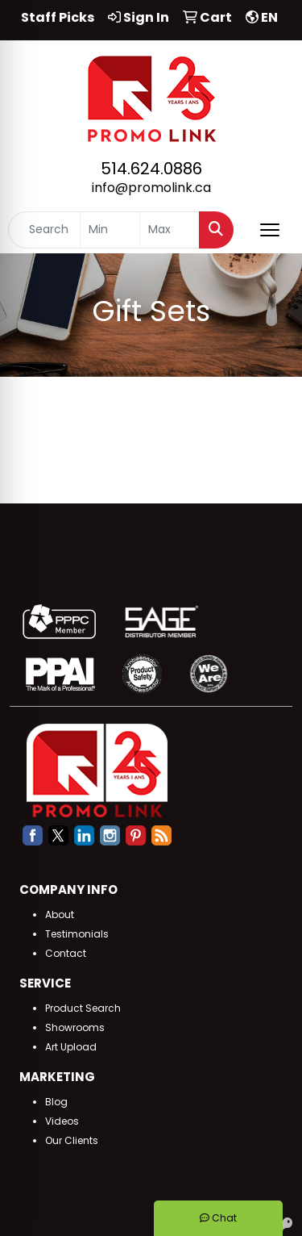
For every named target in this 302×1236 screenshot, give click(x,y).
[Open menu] (270, 230)
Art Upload (71, 1047)
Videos (62, 1121)
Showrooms (75, 1027)
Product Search (83, 1008)
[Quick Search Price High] (169, 229)
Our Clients (71, 1140)
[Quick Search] (44, 229)
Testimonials (77, 934)
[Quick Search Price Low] (110, 229)
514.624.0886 (151, 168)
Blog (56, 1102)
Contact (65, 953)
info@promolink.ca (151, 187)
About (59, 914)
